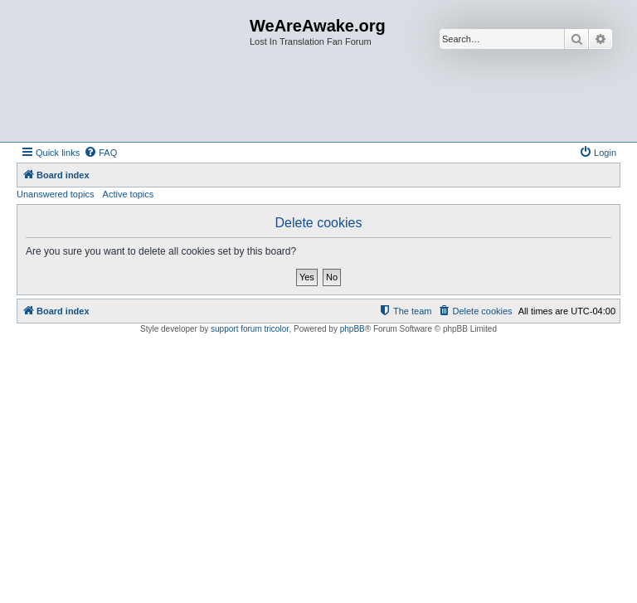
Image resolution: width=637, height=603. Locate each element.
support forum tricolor (250, 328)
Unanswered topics (56, 194)
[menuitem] (100, 153)
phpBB (352, 328)
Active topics (128, 194)
